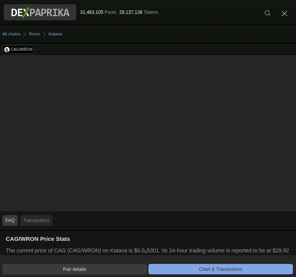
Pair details (74, 269)
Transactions (36, 220)
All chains (11, 34)
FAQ (10, 220)
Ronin (34, 34)
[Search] (267, 12)
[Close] (284, 12)
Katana (55, 34)
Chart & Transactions (220, 269)
